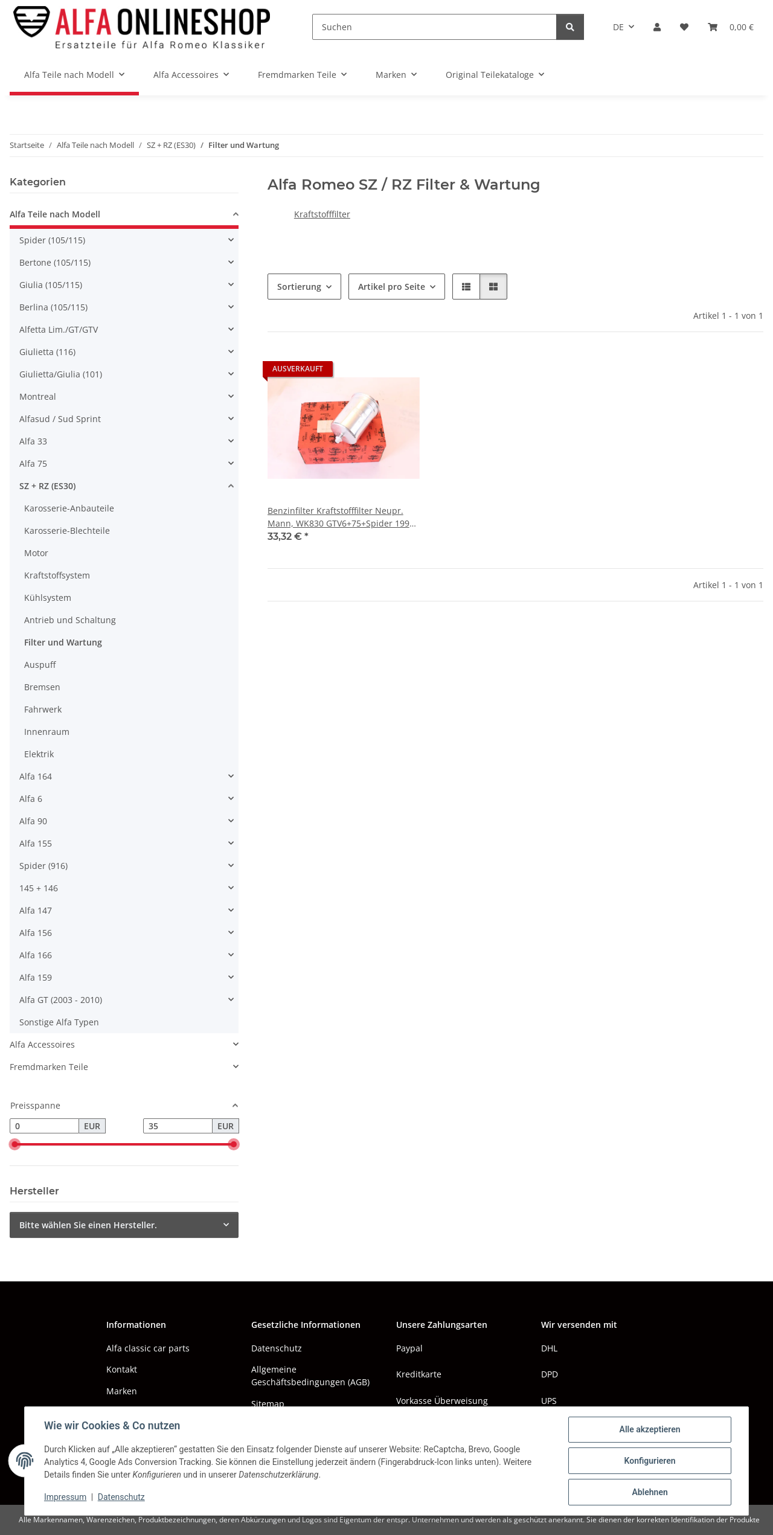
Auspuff (40, 664)
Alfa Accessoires (42, 1044)
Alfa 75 (33, 463)
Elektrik (39, 754)
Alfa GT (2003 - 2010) (60, 999)
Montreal (37, 396)
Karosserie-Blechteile (67, 530)
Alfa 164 (35, 776)
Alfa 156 (35, 932)
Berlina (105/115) (53, 307)
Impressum (65, 1497)
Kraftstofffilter (322, 214)
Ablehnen (649, 1492)
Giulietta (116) (47, 351)
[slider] (14, 1145)
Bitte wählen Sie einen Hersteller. (88, 1225)
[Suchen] (434, 27)
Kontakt (121, 1369)
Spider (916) (43, 865)
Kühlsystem (47, 597)
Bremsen (42, 687)
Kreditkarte (418, 1374)
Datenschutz (121, 1497)
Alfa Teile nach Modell (55, 214)
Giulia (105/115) (50, 284)
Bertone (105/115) (55, 262)
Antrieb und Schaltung (70, 620)
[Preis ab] (44, 1126)
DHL (549, 1348)
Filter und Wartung (63, 642)
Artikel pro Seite (391, 286)
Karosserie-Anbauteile (69, 508)
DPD (549, 1374)
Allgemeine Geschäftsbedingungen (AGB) (310, 1376)
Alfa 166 (35, 955)
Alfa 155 (35, 843)
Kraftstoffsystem (57, 575)
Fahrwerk (43, 709)
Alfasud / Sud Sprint (60, 419)
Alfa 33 (33, 441)
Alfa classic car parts (148, 1348)
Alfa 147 (35, 910)
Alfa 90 (33, 821)
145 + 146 (38, 888)
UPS (549, 1400)
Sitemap (267, 1403)
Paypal (409, 1348)
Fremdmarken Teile (49, 1066)
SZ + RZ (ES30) (47, 486)
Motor (36, 553)
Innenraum (46, 731)
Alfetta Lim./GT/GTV (58, 329)
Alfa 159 (35, 977)
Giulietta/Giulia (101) (60, 374)
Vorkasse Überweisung (442, 1400)
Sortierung (299, 286)
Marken (121, 1391)
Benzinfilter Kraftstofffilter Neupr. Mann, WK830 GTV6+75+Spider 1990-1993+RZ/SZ (342, 517)
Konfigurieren (649, 1461)
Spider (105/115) (52, 240)
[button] (657, 27)
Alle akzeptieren (649, 1429)
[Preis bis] (178, 1126)
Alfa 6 (30, 798)
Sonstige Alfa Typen (59, 1022)
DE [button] (618, 27)
